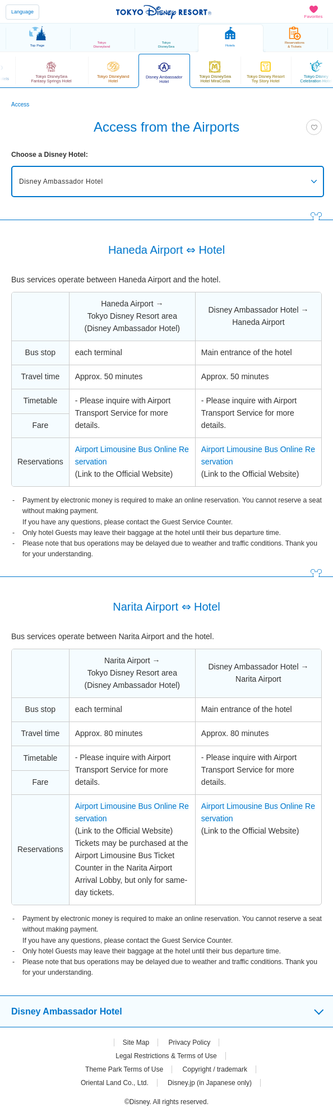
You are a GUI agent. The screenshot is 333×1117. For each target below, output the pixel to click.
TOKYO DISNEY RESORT (163, 11)
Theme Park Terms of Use (124, 1069)
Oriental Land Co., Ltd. (115, 1083)
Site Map (136, 1042)
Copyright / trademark (215, 1069)
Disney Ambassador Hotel (61, 181)
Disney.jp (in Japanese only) (210, 1083)
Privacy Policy (190, 1042)
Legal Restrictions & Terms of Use (166, 1056)
